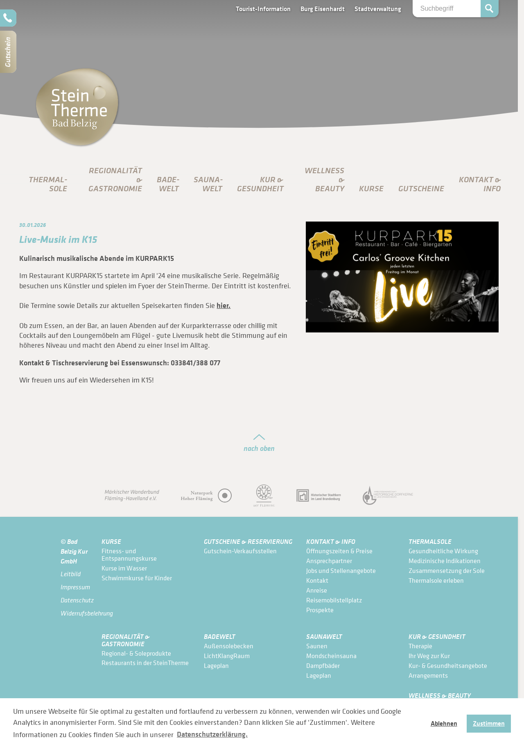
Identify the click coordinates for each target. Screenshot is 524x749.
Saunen (317, 645)
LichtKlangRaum (227, 655)
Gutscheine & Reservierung (248, 541)
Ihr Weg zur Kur (429, 655)
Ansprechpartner (329, 560)
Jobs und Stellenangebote (341, 570)
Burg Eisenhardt (322, 8)
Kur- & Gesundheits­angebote (448, 665)
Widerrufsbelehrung (75, 613)
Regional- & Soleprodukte (136, 653)
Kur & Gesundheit (437, 636)
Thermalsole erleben (436, 580)
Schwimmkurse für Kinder (137, 577)
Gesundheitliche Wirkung (443, 550)
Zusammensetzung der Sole (447, 570)
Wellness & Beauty (440, 695)
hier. (223, 305)
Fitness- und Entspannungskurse (129, 554)
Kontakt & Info (330, 541)
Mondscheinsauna (331, 655)
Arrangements (428, 675)
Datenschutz (75, 600)
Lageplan (216, 665)
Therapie (420, 645)
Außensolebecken (228, 645)
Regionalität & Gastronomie (126, 639)
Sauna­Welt (208, 184)
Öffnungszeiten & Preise (339, 550)
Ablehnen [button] (444, 723)
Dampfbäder (323, 665)
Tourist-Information (263, 8)
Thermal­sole (48, 184)
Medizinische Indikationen (445, 560)
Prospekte (320, 609)
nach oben (259, 448)
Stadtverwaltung (378, 8)
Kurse (371, 188)
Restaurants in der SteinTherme (145, 662)
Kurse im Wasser (124, 567)
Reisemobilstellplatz (334, 599)
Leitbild (71, 574)
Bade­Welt (168, 184)
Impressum (75, 587)
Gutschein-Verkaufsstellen (240, 550)
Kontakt (317, 580)
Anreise (316, 590)
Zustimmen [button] (489, 723)
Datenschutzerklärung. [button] (212, 734)
